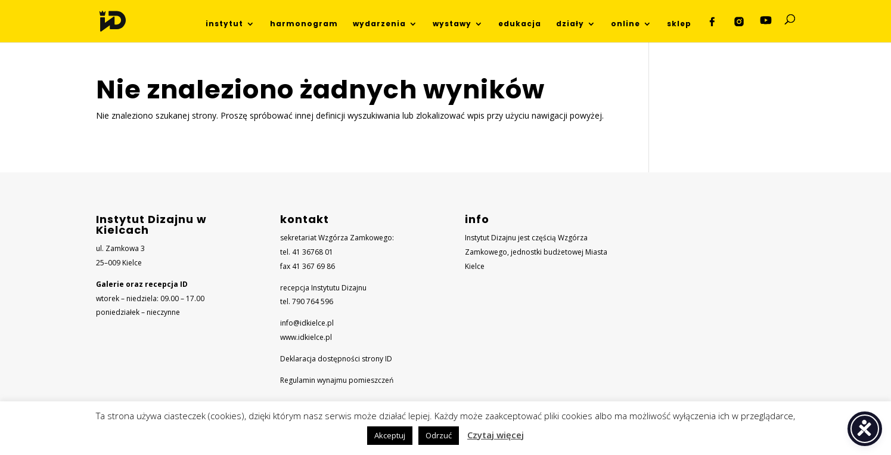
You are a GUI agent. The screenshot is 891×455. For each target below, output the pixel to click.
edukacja (519, 24)
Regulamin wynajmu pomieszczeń (336, 380)
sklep (679, 24)
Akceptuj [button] (389, 435)
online (625, 24)
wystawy (452, 24)
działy (570, 24)
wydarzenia (379, 24)
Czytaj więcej (495, 435)
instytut (224, 24)
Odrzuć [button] (439, 435)
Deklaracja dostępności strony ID (336, 359)
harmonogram (304, 24)
